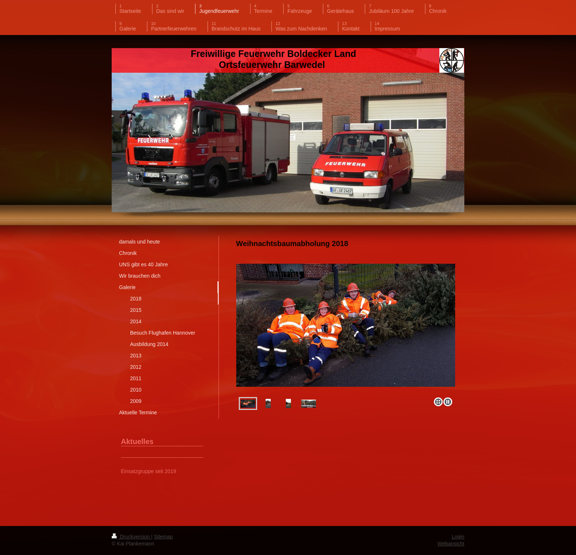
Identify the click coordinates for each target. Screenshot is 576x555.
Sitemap (163, 537)
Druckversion (131, 537)
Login (458, 537)
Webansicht (451, 544)
